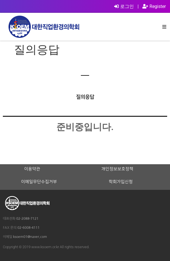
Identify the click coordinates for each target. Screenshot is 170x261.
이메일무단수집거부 (39, 182)
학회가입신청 (121, 182)
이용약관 (32, 169)
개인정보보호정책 (117, 169)
